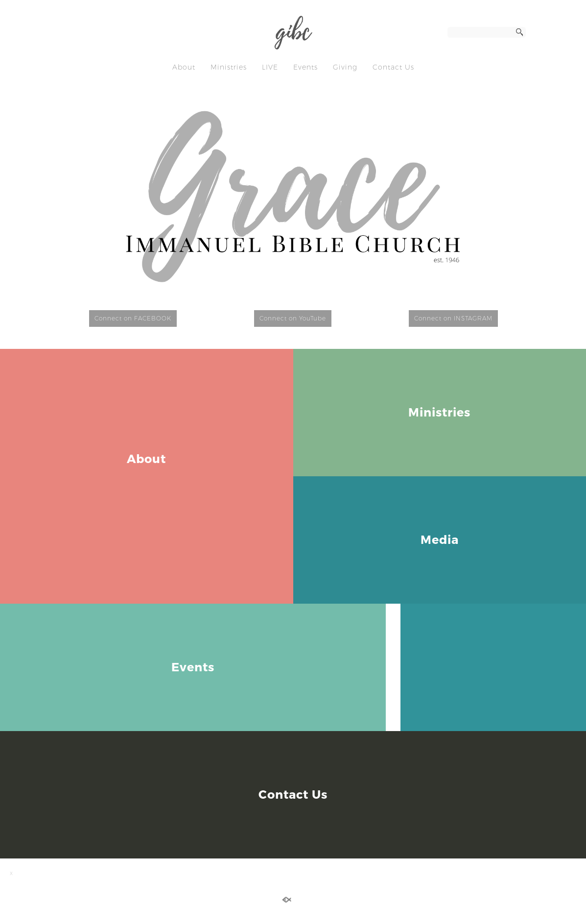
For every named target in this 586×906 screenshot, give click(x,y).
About (183, 67)
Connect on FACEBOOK (132, 318)
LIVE (270, 67)
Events (305, 67)
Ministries (229, 67)
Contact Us (393, 67)
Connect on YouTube (292, 318)
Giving (345, 67)
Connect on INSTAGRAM (453, 318)
